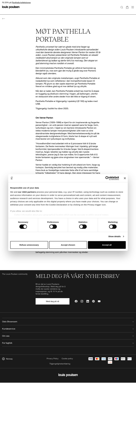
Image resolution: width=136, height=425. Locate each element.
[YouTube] (99, 301)
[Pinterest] (93, 301)
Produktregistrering (44, 377)
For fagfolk (107, 356)
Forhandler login (109, 360)
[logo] (10, 9)
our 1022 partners (27, 192)
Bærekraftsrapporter (77, 377)
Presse (72, 364)
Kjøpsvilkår (40, 390)
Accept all (107, 245)
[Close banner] (125, 178)
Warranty (39, 373)
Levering (39, 364)
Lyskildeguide (41, 381)
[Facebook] (76, 301)
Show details (114, 236)
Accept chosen (68, 245)
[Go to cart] (127, 7)
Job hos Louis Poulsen (78, 360)
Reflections (73, 369)
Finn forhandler (42, 386)
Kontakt (39, 356)
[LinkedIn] (87, 301)
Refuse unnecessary (29, 245)
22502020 (42, 332)
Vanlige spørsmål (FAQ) (45, 360)
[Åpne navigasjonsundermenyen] (132, 9)
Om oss (72, 356)
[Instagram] (82, 301)
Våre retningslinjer (76, 381)
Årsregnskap (74, 373)
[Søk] (122, 7)
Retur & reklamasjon (44, 369)
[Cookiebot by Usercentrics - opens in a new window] (107, 178)
